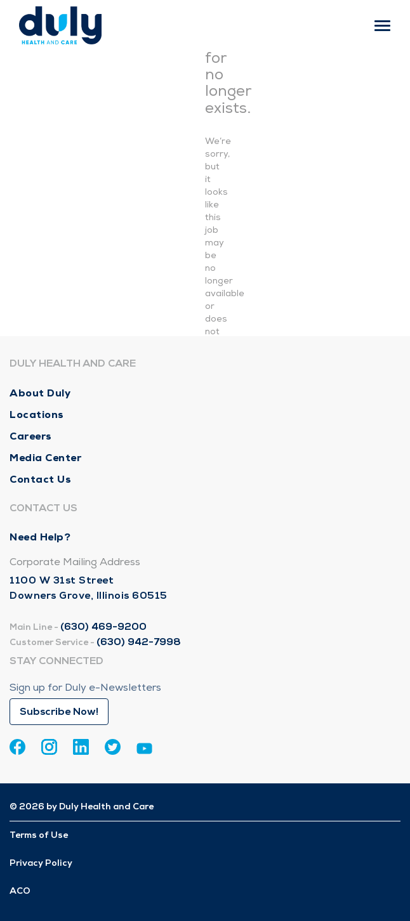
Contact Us (40, 479)
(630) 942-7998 (138, 642)
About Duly (40, 393)
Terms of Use (39, 835)
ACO (20, 890)
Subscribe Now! (59, 711)
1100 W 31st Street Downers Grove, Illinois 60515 (89, 588)
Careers (31, 436)
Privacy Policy (41, 863)
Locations (37, 414)
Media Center (45, 457)
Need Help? (40, 537)
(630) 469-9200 (103, 626)
